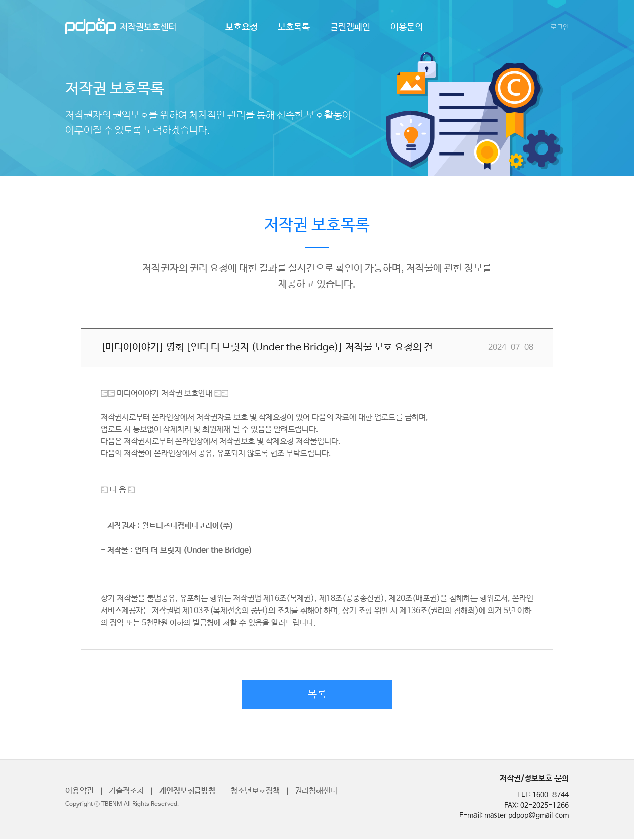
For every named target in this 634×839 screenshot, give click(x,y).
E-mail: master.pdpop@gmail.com (514, 815)
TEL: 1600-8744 (543, 795)
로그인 (559, 27)
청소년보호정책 (255, 791)
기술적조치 (126, 791)
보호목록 (294, 27)
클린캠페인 (350, 27)
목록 (317, 694)
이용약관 (79, 791)
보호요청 (241, 27)
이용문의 (406, 27)
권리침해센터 (316, 791)
